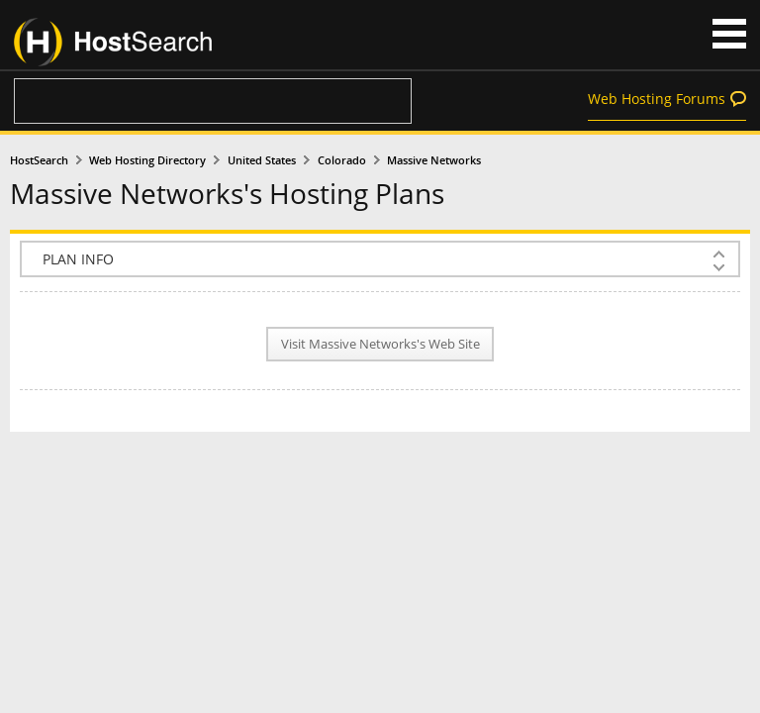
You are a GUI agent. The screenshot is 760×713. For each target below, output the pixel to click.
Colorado (342, 160)
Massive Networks (434, 160)
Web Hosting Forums (656, 98)
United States (262, 160)
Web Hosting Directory (147, 160)
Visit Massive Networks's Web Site (380, 344)
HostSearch (39, 160)
